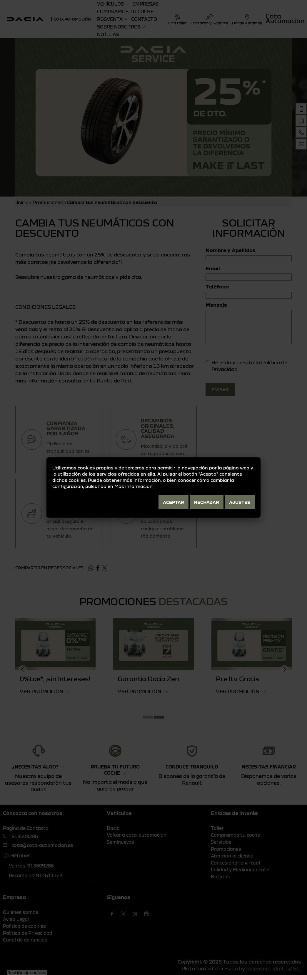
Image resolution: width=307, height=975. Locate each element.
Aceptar (173, 502)
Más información (133, 486)
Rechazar (206, 502)
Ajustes (239, 502)
